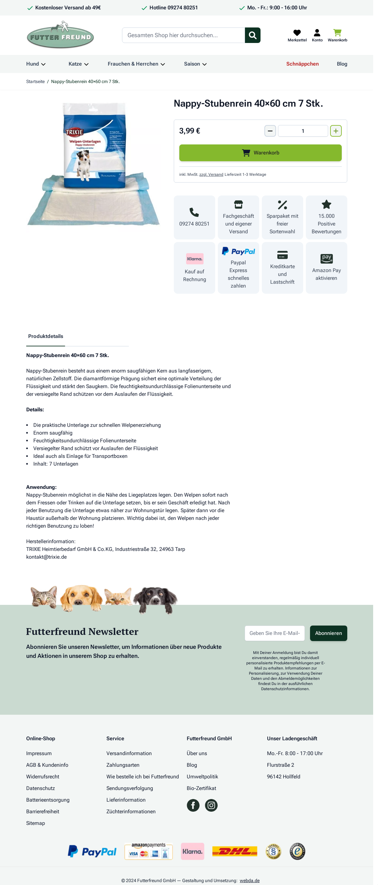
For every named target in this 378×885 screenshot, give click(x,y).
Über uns (197, 753)
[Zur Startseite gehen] (60, 35)
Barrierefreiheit (42, 811)
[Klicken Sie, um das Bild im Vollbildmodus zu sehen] (93, 165)
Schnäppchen (302, 64)
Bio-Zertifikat (201, 788)
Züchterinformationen (131, 811)
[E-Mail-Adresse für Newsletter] (275, 633)
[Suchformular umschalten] (253, 35)
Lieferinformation (126, 800)
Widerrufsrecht (42, 777)
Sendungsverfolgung (129, 788)
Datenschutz (40, 788)
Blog (342, 64)
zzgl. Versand (211, 174)
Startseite (35, 81)
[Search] (183, 35)
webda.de (250, 880)
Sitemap (35, 823)
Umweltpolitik (202, 777)
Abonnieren (328, 633)
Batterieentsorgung (48, 800)
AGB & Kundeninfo (47, 765)
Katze (75, 64)
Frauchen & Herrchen (133, 64)
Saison (192, 64)
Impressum (39, 753)
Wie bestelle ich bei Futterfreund (142, 777)
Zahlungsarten (122, 765)
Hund (32, 64)
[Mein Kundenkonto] (317, 35)
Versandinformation (129, 753)
